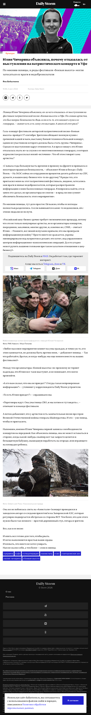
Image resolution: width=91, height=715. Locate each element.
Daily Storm (45, 4)
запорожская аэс (71, 553)
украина (8, 553)
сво (56, 553)
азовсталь (46, 553)
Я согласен (73, 700)
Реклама (10, 597)
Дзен (57, 264)
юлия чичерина (12, 558)
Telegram (48, 264)
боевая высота (31, 558)
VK (63, 264)
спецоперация (30, 553)
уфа (17, 553)
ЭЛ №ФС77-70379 (31, 650)
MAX (45, 256)
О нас (8, 591)
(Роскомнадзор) (7, 650)
